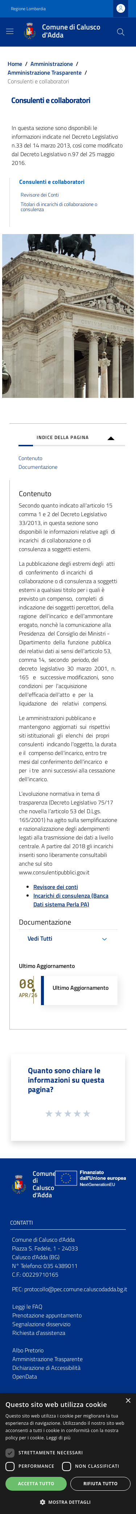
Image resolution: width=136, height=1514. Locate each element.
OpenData (24, 1376)
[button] (68, 1502)
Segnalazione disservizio (41, 1324)
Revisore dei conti (55, 886)
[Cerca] (120, 32)
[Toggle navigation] (9, 31)
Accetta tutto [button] (36, 1484)
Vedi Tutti (40, 938)
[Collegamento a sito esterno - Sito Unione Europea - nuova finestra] (89, 1184)
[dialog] (68, 1453)
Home (15, 63)
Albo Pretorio (28, 1350)
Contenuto (30, 458)
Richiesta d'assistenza (38, 1332)
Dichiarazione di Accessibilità (46, 1367)
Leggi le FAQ (27, 1306)
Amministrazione (51, 63)
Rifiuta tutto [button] (100, 1484)
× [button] (128, 1401)
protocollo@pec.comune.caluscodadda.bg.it (75, 1289)
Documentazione (38, 467)
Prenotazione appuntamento (47, 1315)
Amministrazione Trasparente (45, 72)
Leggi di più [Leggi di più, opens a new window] (58, 1438)
